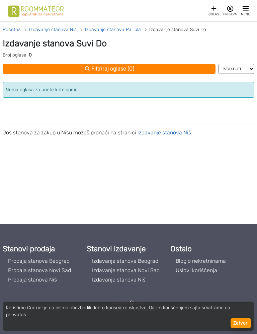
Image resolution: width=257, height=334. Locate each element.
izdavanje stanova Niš (164, 132)
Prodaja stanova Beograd (39, 261)
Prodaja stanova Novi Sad (39, 270)
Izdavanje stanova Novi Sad (126, 270)
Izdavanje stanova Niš (119, 279)
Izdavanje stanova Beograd (125, 261)
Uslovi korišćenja (196, 270)
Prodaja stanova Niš (32, 279)
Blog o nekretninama (201, 261)
